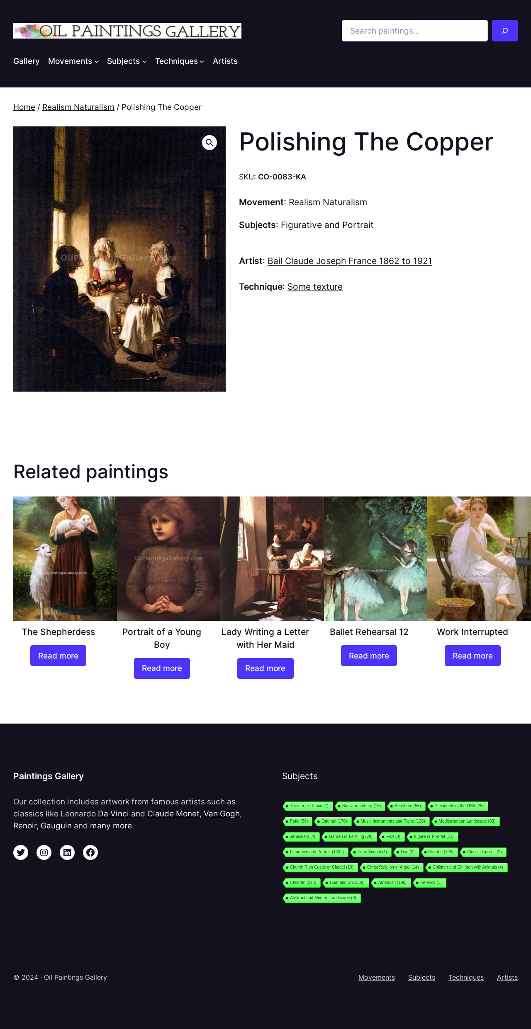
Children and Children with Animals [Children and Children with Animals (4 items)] (468, 867)
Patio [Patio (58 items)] (299, 821)
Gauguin (56, 825)
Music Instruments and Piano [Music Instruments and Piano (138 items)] (393, 821)
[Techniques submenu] (202, 60)
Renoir (25, 825)
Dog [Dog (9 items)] (407, 852)
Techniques (466, 977)
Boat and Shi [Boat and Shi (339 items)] (347, 882)
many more (111, 825)
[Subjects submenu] (144, 60)
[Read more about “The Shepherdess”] (58, 655)
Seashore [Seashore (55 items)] (408, 806)
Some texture (315, 286)
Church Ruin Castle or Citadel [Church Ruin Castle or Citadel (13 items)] (321, 867)
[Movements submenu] (96, 60)
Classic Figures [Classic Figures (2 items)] (484, 852)
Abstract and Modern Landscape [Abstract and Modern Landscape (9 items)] (323, 898)
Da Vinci (113, 813)
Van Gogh (222, 813)
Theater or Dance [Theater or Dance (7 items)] (309, 806)
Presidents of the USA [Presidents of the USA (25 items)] (459, 806)
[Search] (505, 30)
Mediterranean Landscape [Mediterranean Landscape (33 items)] (467, 821)
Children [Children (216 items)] (303, 882)
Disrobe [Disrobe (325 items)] (441, 852)
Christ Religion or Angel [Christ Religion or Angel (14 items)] (393, 867)
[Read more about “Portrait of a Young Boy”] (162, 668)
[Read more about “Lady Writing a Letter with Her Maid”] (265, 668)
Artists (507, 977)
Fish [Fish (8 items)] (393, 836)
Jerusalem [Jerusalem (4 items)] (302, 836)
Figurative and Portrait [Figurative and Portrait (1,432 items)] (317, 852)
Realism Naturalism (78, 107)
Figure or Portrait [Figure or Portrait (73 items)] (434, 836)
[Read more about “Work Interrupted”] (473, 655)
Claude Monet (173, 813)
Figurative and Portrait (327, 225)
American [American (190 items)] (392, 882)
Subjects (421, 977)
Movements (376, 977)
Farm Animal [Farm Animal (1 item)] (372, 852)
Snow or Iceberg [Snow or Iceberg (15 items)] (361, 806)
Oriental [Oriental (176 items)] (334, 821)
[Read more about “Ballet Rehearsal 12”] (369, 655)
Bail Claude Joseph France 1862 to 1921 (350, 261)
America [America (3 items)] (431, 882)
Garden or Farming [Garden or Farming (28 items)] (351, 836)
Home (24, 107)
